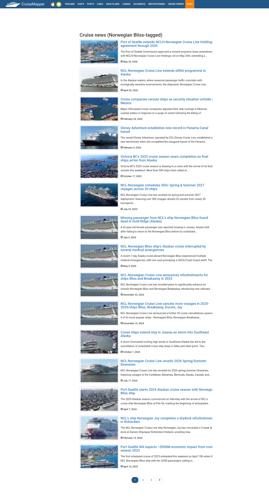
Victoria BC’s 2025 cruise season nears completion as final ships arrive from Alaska (164, 158)
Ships (81, 4)
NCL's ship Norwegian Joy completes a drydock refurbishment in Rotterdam (167, 420)
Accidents (139, 4)
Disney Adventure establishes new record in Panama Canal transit (164, 130)
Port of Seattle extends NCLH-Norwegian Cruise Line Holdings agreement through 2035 (167, 44)
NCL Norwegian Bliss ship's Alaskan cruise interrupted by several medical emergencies (163, 248)
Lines (100, 4)
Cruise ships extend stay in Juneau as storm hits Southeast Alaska (165, 334)
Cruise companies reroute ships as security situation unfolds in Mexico (168, 101)
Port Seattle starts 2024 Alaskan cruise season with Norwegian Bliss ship (168, 391)
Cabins (126, 4)
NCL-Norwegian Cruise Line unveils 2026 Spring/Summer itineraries (163, 363)
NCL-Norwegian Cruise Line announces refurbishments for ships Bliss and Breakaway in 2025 (164, 277)
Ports (90, 4)
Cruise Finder (176, 4)
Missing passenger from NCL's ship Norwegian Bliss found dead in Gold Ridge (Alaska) (164, 219)
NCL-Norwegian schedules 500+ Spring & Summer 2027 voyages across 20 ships (162, 187)
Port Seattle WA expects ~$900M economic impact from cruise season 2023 (168, 448)
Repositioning (156, 4)
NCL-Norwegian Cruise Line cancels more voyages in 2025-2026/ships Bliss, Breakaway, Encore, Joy (165, 305)
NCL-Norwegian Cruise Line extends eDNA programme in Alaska (163, 72)
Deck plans (112, 4)
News (190, 4)
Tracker (70, 4)
